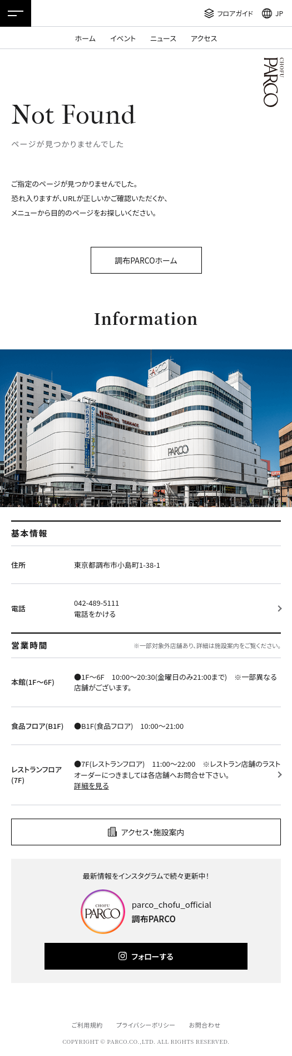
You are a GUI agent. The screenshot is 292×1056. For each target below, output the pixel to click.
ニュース (163, 38)
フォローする (152, 956)
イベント (123, 38)
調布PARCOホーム (146, 260)
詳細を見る (91, 785)
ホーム (85, 38)
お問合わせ (205, 1024)
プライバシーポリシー (146, 1024)
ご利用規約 (86, 1024)
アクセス (204, 38)
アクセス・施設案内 (153, 832)
